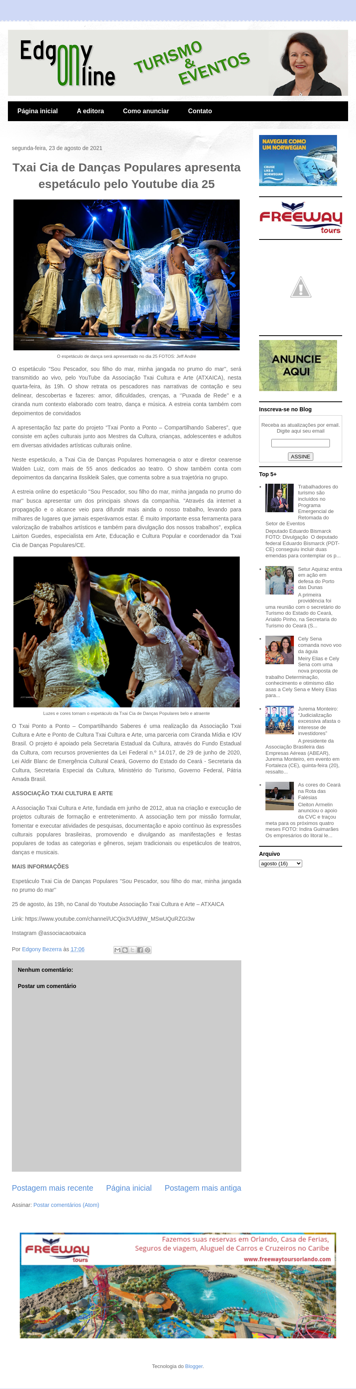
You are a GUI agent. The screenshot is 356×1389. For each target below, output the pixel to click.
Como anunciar (146, 111)
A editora (90, 111)
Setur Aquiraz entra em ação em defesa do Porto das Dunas (320, 578)
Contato (200, 111)
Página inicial (37, 111)
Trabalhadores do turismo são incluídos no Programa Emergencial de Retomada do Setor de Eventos (301, 505)
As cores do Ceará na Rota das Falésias (319, 791)
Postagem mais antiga (203, 1188)
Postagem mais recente (52, 1188)
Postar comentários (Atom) (66, 1205)
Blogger (194, 1366)
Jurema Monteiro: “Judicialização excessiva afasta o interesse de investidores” (319, 721)
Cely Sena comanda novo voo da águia (319, 645)
